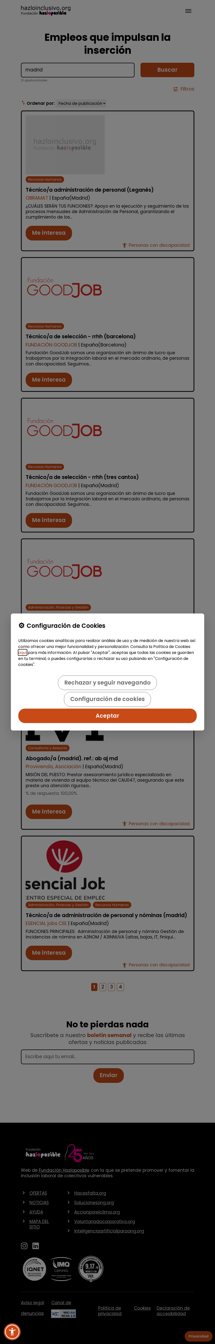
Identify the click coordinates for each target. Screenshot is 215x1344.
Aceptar (107, 715)
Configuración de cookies (107, 699)
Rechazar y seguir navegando (107, 682)
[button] (12, 1332)
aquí (22, 652)
